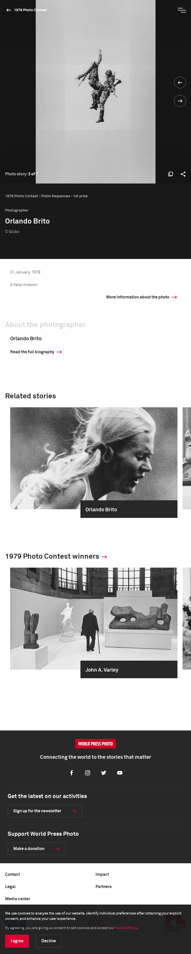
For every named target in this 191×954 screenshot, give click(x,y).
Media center (17, 899)
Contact (12, 874)
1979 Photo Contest (30, 10)
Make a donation (28, 849)
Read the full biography (32, 352)
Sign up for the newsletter (37, 811)
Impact (102, 874)
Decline (48, 941)
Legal (10, 887)
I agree (17, 941)
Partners (104, 887)
